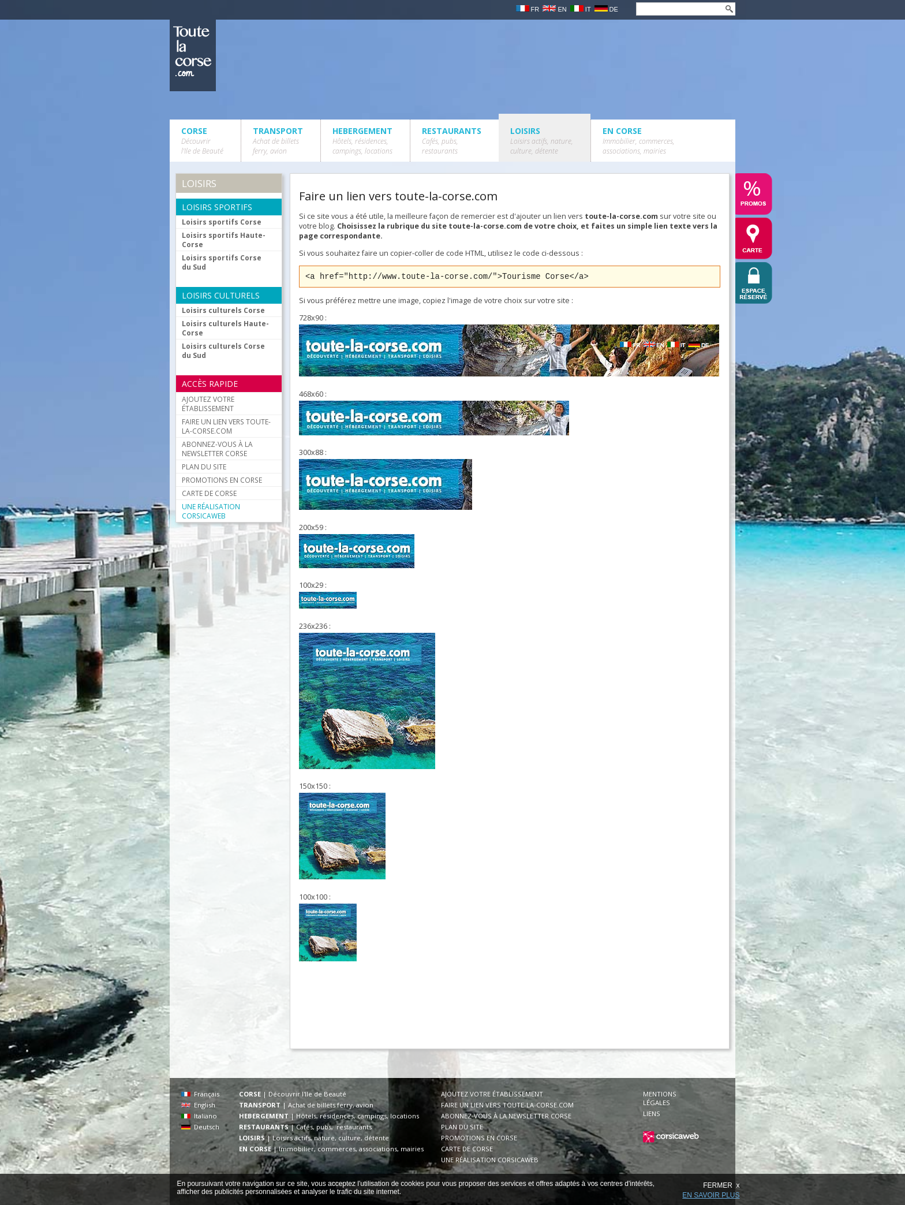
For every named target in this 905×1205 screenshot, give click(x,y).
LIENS (651, 1113)
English (198, 1104)
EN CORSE (639, 140)
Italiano (199, 1115)
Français (200, 1094)
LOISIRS (541, 140)
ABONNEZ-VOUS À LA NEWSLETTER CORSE (217, 448)
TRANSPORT (278, 140)
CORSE (202, 140)
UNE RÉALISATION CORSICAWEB (211, 511)
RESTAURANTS (451, 140)
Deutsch (200, 1126)
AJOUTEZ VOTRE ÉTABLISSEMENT (208, 403)
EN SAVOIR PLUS (710, 1195)
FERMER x (721, 1185)
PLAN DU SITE (204, 466)
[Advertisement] (509, 1010)
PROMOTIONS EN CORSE (222, 479)
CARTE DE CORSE (209, 493)
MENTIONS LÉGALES (659, 1098)
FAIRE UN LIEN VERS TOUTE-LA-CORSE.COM (226, 426)
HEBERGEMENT (362, 140)
